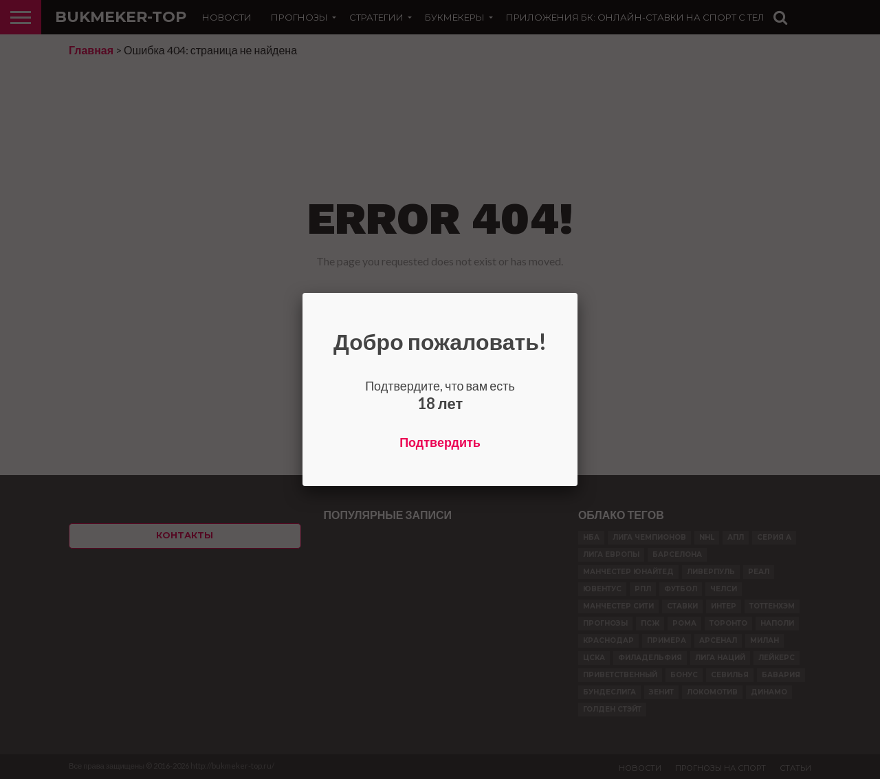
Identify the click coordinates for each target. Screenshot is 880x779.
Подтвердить (440, 442)
